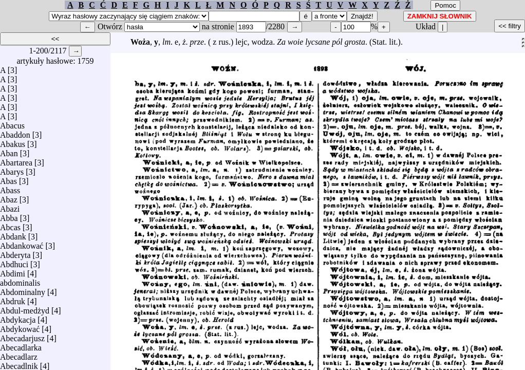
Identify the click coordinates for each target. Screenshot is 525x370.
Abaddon (15, 132)
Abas (8, 178)
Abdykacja (17, 317)
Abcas (10, 224)
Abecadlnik (19, 363)
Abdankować (21, 243)
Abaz (8, 197)
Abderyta (15, 252)
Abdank (13, 234)
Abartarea (16, 160)
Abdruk (12, 298)
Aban (9, 150)
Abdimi (12, 271)
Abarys (12, 169)
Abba (9, 215)
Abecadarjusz (22, 335)
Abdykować (20, 326)
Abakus (12, 141)
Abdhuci (14, 261)
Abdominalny (22, 289)
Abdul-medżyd (24, 308)
